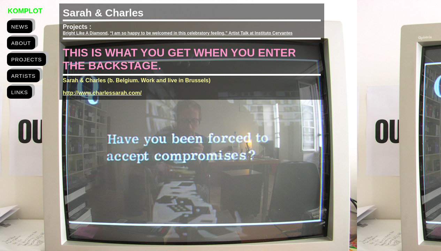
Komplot (25, 11)
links (19, 92)
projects (26, 59)
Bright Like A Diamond (85, 33)
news (19, 27)
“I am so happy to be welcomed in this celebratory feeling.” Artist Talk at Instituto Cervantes (201, 33)
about (21, 43)
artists (23, 76)
